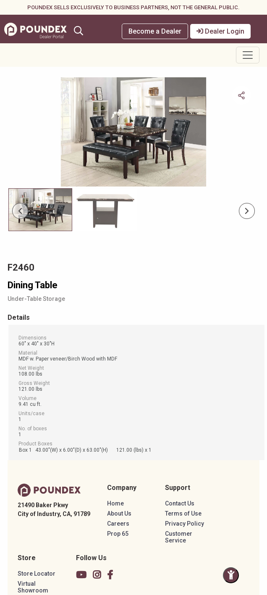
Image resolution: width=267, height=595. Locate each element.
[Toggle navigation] (247, 55)
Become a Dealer (154, 31)
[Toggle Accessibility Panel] (231, 575)
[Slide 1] (105, 210)
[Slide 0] (40, 210)
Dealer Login (220, 31)
